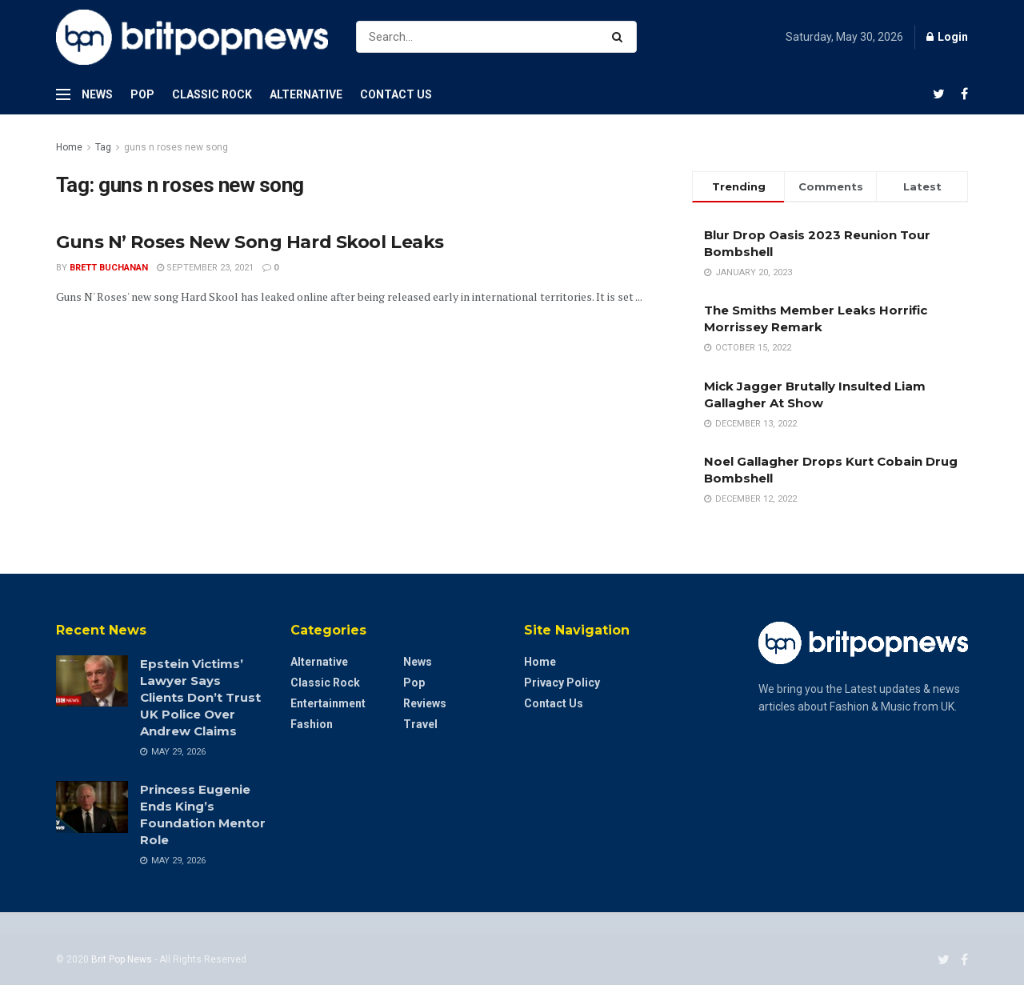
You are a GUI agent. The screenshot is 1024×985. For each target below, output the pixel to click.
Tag (103, 147)
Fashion (311, 724)
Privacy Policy (562, 682)
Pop (142, 94)
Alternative (306, 94)
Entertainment (328, 703)
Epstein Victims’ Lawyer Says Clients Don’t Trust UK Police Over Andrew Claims (200, 697)
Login (947, 36)
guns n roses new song (176, 147)
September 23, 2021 (205, 267)
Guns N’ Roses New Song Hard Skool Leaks (250, 242)
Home (69, 147)
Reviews (424, 703)
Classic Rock (212, 94)
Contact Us (396, 94)
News (97, 94)
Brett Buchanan (109, 267)
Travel (420, 724)
